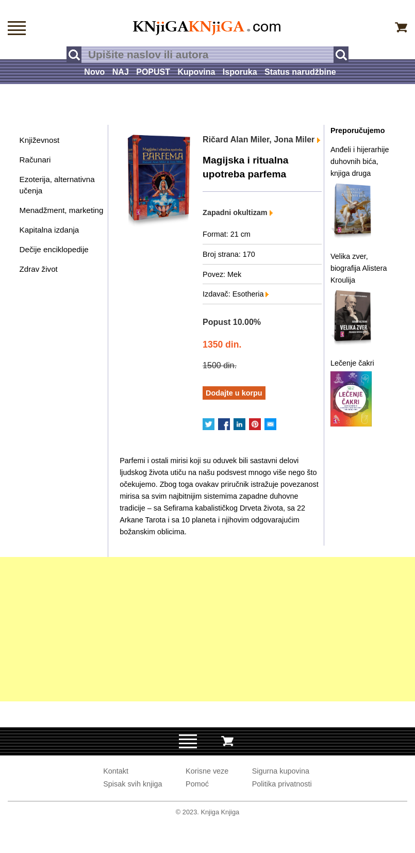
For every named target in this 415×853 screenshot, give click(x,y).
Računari (35, 159)
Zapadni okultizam (238, 212)
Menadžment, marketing (62, 210)
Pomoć (197, 784)
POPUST (153, 72)
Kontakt (115, 771)
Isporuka (240, 72)
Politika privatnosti (282, 784)
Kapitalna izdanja (49, 229)
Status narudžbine (300, 72)
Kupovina (196, 72)
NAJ (120, 72)
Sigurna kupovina (280, 771)
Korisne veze (207, 771)
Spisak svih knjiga (132, 784)
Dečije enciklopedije (54, 249)
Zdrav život (39, 269)
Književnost (40, 140)
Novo (94, 72)
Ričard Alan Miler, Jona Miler (261, 139)
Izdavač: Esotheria (236, 294)
